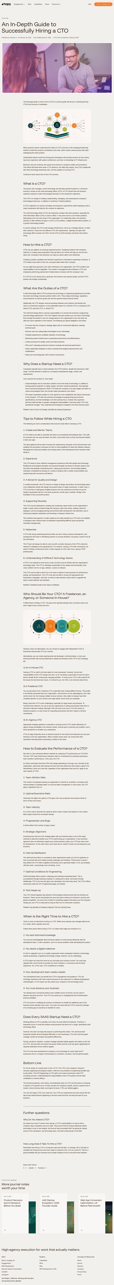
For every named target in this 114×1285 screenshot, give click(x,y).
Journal (79, 1263)
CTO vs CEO (59, 233)
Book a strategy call (103, 4)
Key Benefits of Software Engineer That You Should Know (50, 907)
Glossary (80, 1266)
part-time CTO (38, 308)
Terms (79, 1275)
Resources (56, 4)
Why (89, 4)
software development (81, 979)
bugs (47, 825)
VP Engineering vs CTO (45, 1073)
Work (29, 4)
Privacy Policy (81, 1272)
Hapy (31, 734)
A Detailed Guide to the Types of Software (44, 585)
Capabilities (38, 4)
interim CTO (27, 308)
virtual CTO (50, 308)
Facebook (42, 1168)
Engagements (19, 4)
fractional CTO (85, 306)
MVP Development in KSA (47, 1269)
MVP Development (8, 1266)
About (47, 4)
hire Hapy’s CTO (35, 1093)
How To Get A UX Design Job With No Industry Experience (50, 409)
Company (80, 1269)
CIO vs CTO (54, 221)
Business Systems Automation (12, 1269)
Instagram (5, 1275)
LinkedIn (32, 1168)
